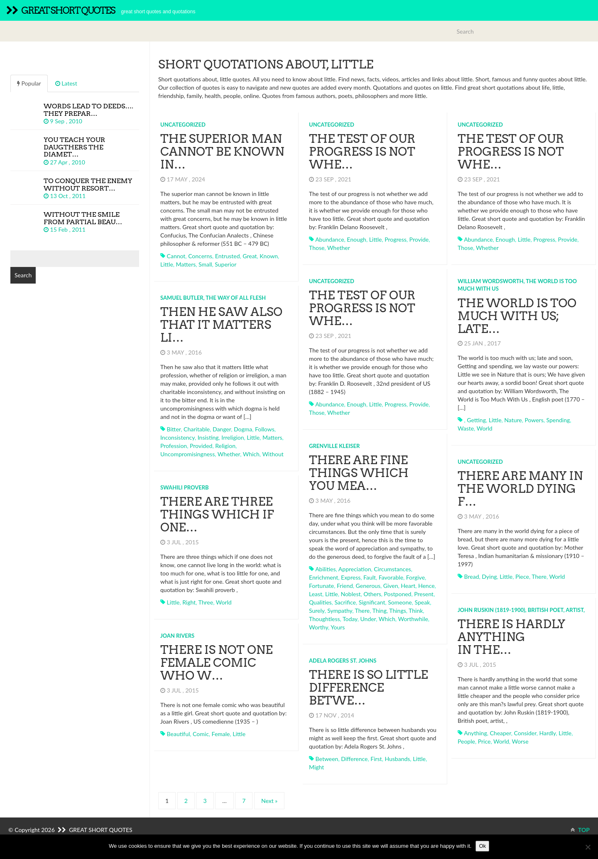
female (221, 733)
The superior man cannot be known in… (222, 151)
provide (419, 239)
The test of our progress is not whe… (362, 151)
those (316, 247)
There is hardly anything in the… (511, 637)
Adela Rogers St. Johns (342, 660)
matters (186, 264)
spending (558, 419)
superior (225, 264)
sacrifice (345, 602)
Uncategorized (183, 124)
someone (400, 602)
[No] (587, 847)
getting (476, 419)
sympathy (339, 610)
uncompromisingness (187, 454)
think (416, 610)
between (327, 758)
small (205, 264)
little (166, 264)
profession (173, 445)
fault (369, 577)
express (350, 577)
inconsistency (177, 437)
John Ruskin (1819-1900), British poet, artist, (521, 610)
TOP (580, 829)
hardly (547, 733)
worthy (318, 627)
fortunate (321, 585)
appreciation (354, 569)
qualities (320, 602)
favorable (391, 577)
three (206, 602)
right (189, 602)
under (368, 618)
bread (471, 576)
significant (372, 602)
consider (525, 733)
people (466, 741)
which (251, 454)
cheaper (500, 733)
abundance (329, 239)
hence (426, 585)
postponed (398, 593)
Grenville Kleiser (334, 446)
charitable (197, 429)
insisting (208, 437)
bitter (174, 429)
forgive (415, 577)
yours (338, 627)
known (269, 255)
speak (422, 602)
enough (356, 239)
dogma (243, 429)
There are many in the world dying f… (520, 489)
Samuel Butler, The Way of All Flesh (213, 297)
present (424, 593)
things (397, 610)
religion (225, 445)
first (376, 758)
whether (338, 247)
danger (222, 429)
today (350, 618)
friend (345, 585)
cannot (176, 255)
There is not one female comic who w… (216, 663)
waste (466, 428)
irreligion (232, 437)
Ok (482, 846)
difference (354, 758)
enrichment (323, 577)
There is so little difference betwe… (368, 687)
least (315, 593)
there (362, 610)
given (390, 585)
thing (380, 610)
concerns (200, 255)
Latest (66, 83)
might (316, 767)
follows (264, 429)
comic (201, 733)
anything (475, 733)
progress (396, 239)
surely (316, 610)
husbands (397, 758)
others (372, 593)
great (250, 255)
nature (513, 419)
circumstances (392, 569)
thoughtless (324, 618)
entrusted (227, 255)
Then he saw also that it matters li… (221, 325)
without (272, 454)
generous (368, 585)
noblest (350, 593)
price (484, 741)
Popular (29, 83)
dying (489, 576)
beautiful (178, 733)
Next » (269, 800)
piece (522, 576)
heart (408, 585)
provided (201, 445)
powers (533, 419)
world (485, 428)
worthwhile (413, 618)
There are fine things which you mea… (359, 473)
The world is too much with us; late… (517, 316)
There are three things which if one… (217, 514)
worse (520, 741)
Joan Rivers (177, 635)
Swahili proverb (184, 487)
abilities (325, 569)
